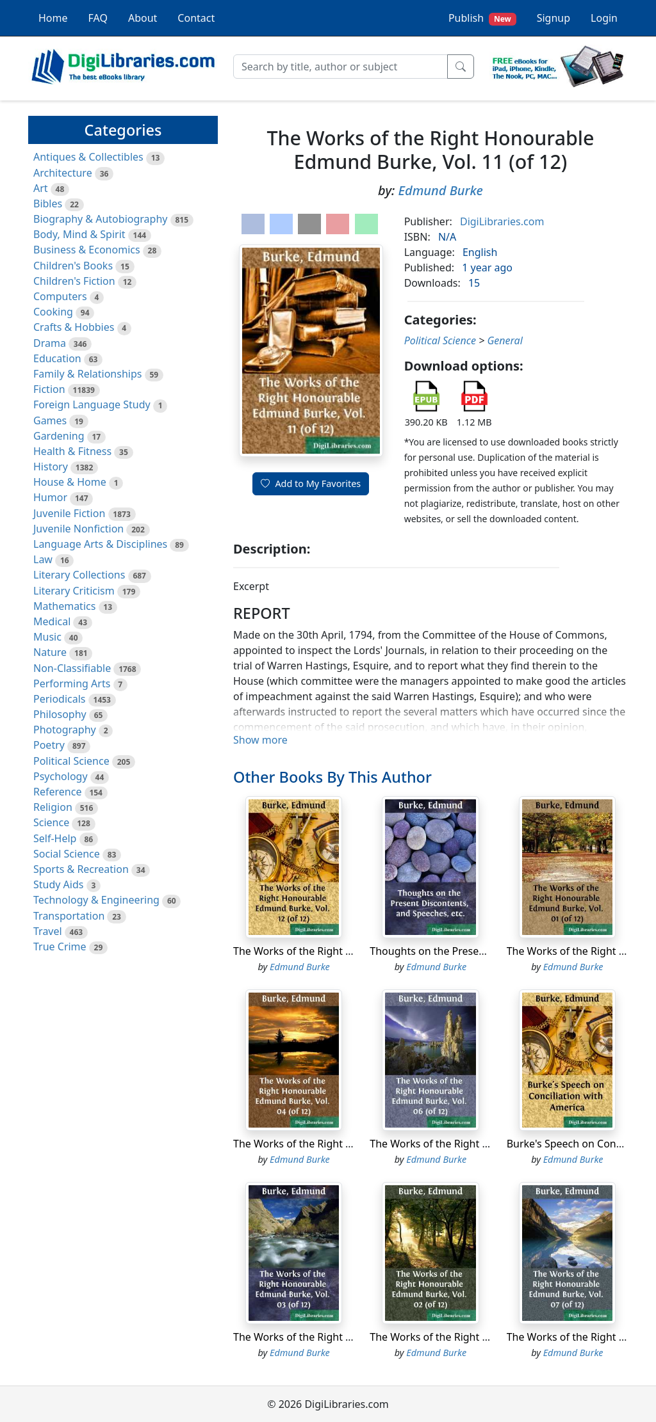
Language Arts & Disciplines (100, 544)
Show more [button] (260, 740)
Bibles (47, 203)
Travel (47, 931)
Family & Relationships (87, 374)
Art (40, 188)
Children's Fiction (74, 281)
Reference (57, 792)
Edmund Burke (440, 190)
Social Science (66, 854)
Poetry (49, 745)
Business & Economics (86, 250)
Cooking (53, 312)
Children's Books (73, 266)
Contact (196, 18)
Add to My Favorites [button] (311, 483)
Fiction (49, 389)
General (504, 340)
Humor (50, 497)
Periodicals (59, 699)
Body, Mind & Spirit (79, 234)
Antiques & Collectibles (88, 157)
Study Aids (58, 884)
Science (51, 822)
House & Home (69, 482)
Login (604, 18)
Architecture (62, 173)
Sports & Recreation (81, 869)
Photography (64, 730)
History (50, 466)
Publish (482, 18)
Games (50, 420)
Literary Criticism (74, 591)
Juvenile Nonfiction (78, 529)
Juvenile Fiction (69, 513)
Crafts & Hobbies (73, 327)
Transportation (68, 916)
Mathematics (64, 606)
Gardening (59, 436)
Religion (52, 807)
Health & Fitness (72, 451)
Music (47, 637)
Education (57, 358)
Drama (49, 343)
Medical (51, 621)
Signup (553, 18)
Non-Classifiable (72, 668)
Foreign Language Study (92, 404)
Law (43, 559)
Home (53, 18)
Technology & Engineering (96, 900)
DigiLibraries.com (502, 221)
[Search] (340, 66)
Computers (60, 296)
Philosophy (59, 714)
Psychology (60, 776)
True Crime (59, 946)
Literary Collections (79, 575)
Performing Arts (71, 683)
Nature (50, 652)
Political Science (71, 761)
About (142, 18)
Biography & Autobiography (100, 219)
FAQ (98, 18)
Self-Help (54, 838)
